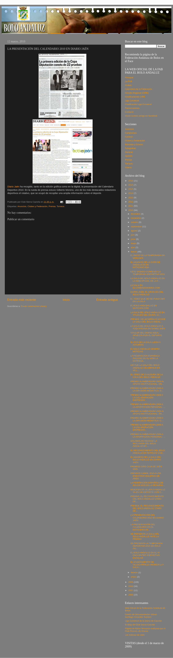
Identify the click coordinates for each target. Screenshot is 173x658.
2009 (131, 582)
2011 (131, 206)
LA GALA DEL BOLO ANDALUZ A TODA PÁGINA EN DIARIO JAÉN (147, 327)
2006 (131, 595)
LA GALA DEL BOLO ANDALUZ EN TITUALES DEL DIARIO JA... (147, 313)
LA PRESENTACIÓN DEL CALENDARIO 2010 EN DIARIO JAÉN (147, 517)
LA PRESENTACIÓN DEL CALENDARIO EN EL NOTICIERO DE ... (142, 527)
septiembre (136, 226)
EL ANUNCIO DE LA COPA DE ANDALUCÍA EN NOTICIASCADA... (145, 265)
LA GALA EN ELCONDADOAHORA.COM (145, 286)
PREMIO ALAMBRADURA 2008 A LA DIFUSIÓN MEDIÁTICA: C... (146, 419)
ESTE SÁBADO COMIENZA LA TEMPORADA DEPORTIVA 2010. (147, 272)
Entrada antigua (107, 299)
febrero (134, 572)
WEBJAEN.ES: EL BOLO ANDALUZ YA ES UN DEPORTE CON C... (147, 490)
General (129, 152)
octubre (135, 222)
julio (133, 235)
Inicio (66, 299)
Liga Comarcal (132, 100)
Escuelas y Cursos (134, 144)
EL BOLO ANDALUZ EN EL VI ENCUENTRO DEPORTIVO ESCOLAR (145, 555)
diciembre (136, 214)
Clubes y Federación (37, 206)
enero (134, 577)
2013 (131, 197)
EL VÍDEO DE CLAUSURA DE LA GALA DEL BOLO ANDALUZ (146, 375)
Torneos (60, 206)
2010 (131, 210)
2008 (131, 586)
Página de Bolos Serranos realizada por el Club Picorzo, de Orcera (145, 629)
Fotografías (130, 148)
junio (133, 239)
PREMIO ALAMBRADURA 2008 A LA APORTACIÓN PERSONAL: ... (147, 435)
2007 (131, 590)
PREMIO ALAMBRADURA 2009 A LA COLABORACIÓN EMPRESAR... (146, 397)
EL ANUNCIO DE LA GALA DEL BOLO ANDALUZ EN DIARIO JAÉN (145, 459)
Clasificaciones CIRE (135, 97)
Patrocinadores (132, 108)
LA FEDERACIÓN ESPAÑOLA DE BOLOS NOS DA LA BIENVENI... (147, 483)
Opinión (128, 156)
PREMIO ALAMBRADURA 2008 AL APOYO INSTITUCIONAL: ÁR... (147, 412)
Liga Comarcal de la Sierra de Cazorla (143, 621)
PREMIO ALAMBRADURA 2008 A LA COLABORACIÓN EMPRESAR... (146, 427)
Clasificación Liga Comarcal (138, 104)
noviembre (136, 218)
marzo (134, 251)
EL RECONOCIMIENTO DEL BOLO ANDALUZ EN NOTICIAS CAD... (147, 451)
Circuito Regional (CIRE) (137, 93)
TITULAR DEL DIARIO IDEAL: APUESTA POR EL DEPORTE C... (146, 335)
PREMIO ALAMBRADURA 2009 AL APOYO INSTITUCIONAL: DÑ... (147, 382)
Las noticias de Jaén (135, 635)
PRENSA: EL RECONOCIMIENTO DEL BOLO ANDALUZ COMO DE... (147, 499)
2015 (131, 189)
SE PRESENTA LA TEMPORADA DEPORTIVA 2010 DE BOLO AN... (146, 546)
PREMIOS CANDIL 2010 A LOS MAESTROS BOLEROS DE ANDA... (145, 476)
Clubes (128, 85)
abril (133, 247)
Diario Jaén (13, 186)
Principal (129, 77)
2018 (131, 181)
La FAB (128, 81)
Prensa (52, 206)
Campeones (131, 133)
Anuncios (21, 206)
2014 (131, 193)
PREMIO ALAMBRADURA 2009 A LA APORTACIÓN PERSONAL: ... (147, 405)
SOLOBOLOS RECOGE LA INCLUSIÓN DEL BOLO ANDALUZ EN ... (143, 443)
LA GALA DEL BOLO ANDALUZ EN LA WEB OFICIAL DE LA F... (147, 279)
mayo (134, 243)
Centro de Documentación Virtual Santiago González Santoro (141, 615)
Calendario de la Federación (138, 89)
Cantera (129, 137)
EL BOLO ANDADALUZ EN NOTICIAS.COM (143, 306)
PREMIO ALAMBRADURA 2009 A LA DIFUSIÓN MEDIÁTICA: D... (146, 389)
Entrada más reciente (21, 299)
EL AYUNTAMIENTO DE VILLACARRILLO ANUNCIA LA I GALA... (147, 564)
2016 (131, 185)
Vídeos (128, 167)
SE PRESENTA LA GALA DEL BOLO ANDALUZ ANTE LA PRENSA (144, 536)
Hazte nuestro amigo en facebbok (141, 116)
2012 (131, 202)
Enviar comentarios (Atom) (34, 306)
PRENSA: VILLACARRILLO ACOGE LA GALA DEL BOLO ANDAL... (147, 320)
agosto (134, 230)
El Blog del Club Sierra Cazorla (140, 624)
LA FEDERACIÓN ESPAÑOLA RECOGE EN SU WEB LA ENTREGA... (145, 358)
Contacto (129, 112)
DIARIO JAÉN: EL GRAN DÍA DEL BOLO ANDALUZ (146, 293)
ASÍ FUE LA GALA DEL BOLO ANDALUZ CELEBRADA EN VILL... (145, 367)
